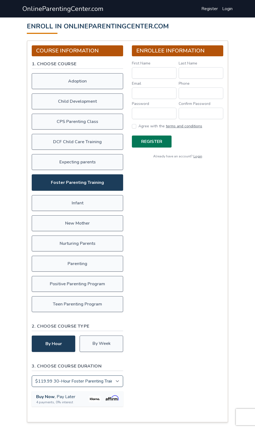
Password (140, 103)
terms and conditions (184, 126)
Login (227, 9)
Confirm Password (194, 103)
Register (209, 9)
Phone (184, 83)
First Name (141, 63)
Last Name (188, 63)
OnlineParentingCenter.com (62, 8)
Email (136, 83)
